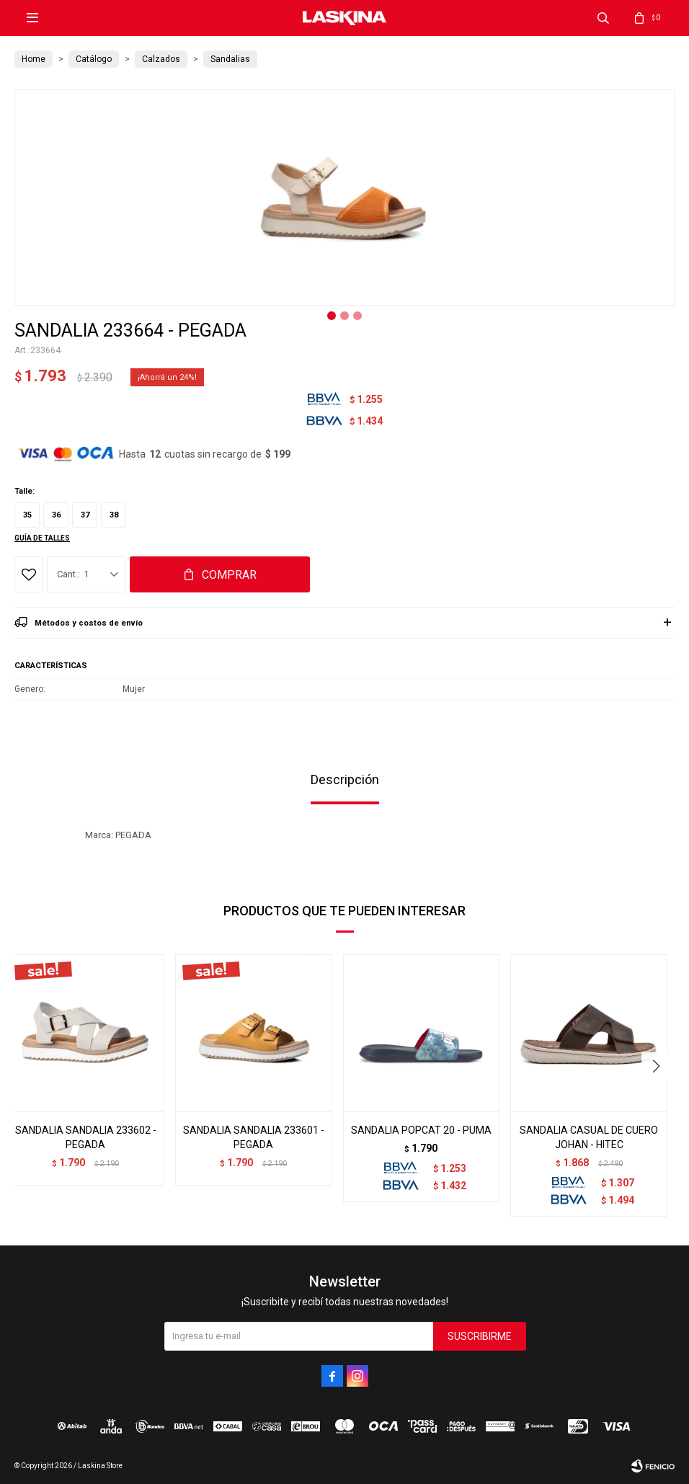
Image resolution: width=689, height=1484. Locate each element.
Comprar (229, 575)
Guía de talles (42, 538)
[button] (657, 1067)
